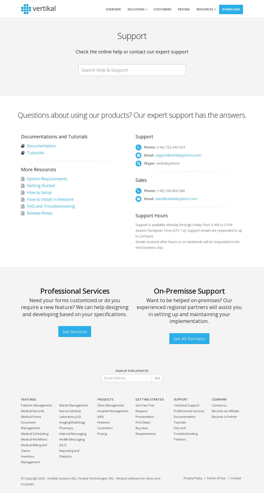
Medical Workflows (34, 439)
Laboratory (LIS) (70, 417)
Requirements (146, 434)
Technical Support (186, 405)
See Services (74, 331)
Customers (105, 428)
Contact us (219, 405)
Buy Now (142, 428)
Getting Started (41, 185)
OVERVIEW (113, 9)
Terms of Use (216, 478)
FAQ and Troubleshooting (51, 206)
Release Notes (40, 213)
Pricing (102, 434)
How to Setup (39, 192)
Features (103, 422)
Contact (235, 478)
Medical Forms (31, 417)
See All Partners (189, 338)
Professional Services (189, 411)
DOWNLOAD (231, 9)
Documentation (41, 145)
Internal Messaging (72, 434)
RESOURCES (204, 9)
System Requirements (47, 178)
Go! (157, 378)
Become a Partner (224, 417)
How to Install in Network (50, 199)
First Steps (143, 422)
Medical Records (32, 411)
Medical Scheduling (34, 434)
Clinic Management (110, 405)
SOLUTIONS (136, 9)
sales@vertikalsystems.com (176, 198)
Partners (180, 439)
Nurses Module (70, 411)
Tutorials (35, 152)
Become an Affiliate (225, 411)
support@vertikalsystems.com (178, 155)
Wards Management (73, 405)
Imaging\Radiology (72, 422)
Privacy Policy (193, 478)
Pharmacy (66, 428)
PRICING (184, 9)
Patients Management (36, 405)
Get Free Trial (145, 405)
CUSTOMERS (162, 9)
